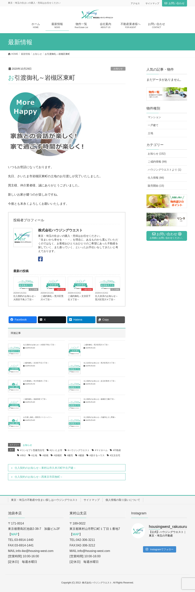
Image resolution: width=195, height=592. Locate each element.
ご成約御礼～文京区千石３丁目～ (79, 298)
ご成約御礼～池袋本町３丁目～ (35, 399)
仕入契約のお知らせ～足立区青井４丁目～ (100, 381)
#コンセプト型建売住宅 (32, 450)
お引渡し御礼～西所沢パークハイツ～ (37, 417)
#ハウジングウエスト (79, 450)
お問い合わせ (177, 3)
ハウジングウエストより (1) (164, 169)
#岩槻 (45, 455)
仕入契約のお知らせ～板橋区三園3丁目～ (99, 399)
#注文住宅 (115, 455)
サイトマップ (152, 3)
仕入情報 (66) (156, 177)
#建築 (81, 455)
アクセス (135, 3)
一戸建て (153, 125)
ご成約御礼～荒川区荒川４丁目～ (52, 298)
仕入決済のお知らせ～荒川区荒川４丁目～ (106, 298)
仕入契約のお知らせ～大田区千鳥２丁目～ (24, 298)
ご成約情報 (60, 289)
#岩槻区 (58, 455)
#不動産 (117, 450)
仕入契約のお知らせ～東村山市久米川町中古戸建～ (45, 467)
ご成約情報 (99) (157, 161)
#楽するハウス (97, 455)
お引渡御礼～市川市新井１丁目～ (36, 381)
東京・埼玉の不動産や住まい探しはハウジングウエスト (44, 499)
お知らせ (118, 68)
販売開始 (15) (156, 185)
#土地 (34, 455)
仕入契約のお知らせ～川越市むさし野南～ (100, 417)
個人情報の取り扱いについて (122, 499)
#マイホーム (101, 450)
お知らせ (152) (156, 153)
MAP (14, 534)
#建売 (70, 455)
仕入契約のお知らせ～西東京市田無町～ (39, 476)
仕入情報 (33, 289)
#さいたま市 (56, 450)
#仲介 (23, 455)
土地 (150, 133)
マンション (154, 117)
